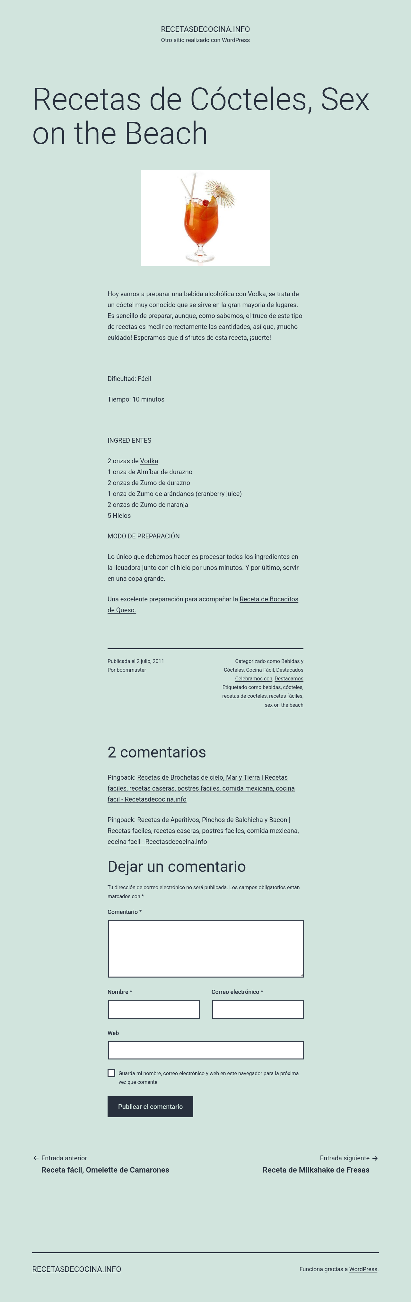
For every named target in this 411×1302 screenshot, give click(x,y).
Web (113, 1033)
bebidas (272, 687)
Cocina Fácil (260, 670)
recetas (126, 327)
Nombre (120, 991)
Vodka (149, 461)
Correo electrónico (237, 991)
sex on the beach (284, 705)
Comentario (125, 911)
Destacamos (289, 679)
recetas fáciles (285, 696)
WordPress (363, 1269)
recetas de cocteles (244, 696)
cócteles (292, 687)
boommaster (131, 670)
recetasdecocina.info (205, 29)
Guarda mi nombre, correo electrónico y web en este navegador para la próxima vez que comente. (208, 1077)
